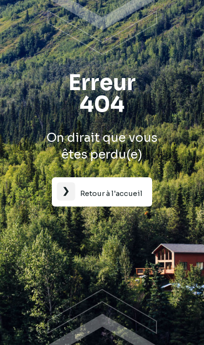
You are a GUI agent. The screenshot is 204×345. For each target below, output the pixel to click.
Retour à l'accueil (111, 193)
